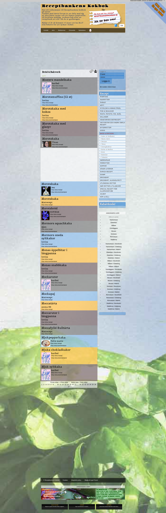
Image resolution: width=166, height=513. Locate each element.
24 (90, 384)
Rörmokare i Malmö (113, 300)
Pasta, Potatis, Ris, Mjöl (110, 114)
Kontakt (46, 30)
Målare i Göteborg (114, 263)
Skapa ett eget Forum (91, 480)
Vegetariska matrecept (110, 120)
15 (70, 384)
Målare (113, 225)
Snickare (114, 234)
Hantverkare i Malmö (114, 249)
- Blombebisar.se (47, 489)
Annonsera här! (112, 213)
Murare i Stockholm (113, 278)
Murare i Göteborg (114, 280)
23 (88, 384)
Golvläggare (114, 228)
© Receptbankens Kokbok (51, 480)
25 (93, 384)
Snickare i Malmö (113, 292)
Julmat (103, 194)
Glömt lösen (112, 87)
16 (73, 384)
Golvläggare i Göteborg (113, 272)
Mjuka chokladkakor (56, 349)
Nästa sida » (75, 382)
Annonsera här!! (83, 487)
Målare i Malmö (114, 266)
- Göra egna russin (48, 498)
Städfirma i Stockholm (113, 303)
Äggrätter (105, 99)
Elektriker (114, 222)
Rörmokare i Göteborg (113, 298)
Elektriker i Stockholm (114, 252)
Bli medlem (103, 87)
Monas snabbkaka (54, 265)
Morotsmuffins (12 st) (57, 96)
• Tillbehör (104, 157)
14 (68, 384)
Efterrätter (105, 127)
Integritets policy (76, 480)
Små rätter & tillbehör (110, 186)
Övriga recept (106, 172)
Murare (113, 231)
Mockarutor (49, 276)
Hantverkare (114, 220)
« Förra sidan (63, 382)
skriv (53, 30)
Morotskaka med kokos (54, 110)
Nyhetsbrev (82, 30)
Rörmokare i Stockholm (114, 295)
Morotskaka (50, 138)
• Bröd (102, 152)
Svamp (102, 174)
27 (68, 387)
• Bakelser (104, 155)
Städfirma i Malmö (114, 309)
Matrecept (46, 202)
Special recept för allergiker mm (108, 190)
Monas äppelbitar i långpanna (54, 251)
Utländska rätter (108, 183)
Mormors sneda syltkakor (52, 236)
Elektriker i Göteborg (114, 255)
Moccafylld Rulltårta (55, 328)
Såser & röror (106, 169)
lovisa (45, 100)
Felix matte (57, 341)
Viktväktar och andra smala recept (112, 124)
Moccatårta (49, 303)
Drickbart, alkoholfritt (111, 180)
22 (85, 384)
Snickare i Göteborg (113, 289)
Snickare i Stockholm (114, 286)
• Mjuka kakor (105, 139)
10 (58, 384)
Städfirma (114, 239)
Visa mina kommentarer (60, 88)
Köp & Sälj (104, 197)
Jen (53, 187)
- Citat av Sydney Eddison (50, 496)
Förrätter (104, 163)
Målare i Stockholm (113, 261)
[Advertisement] (83, 51)
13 (65, 384)
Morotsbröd (49, 208)
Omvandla (72, 30)
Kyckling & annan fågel (110, 108)
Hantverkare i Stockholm (114, 244)
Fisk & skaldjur (107, 111)
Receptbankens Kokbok (75, 6)
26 (95, 384)
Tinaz (55, 142)
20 (80, 384)
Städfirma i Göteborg (114, 306)
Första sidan (54, 382)
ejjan (44, 227)
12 (63, 384)
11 (60, 384)
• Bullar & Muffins (106, 149)
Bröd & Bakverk (107, 133)
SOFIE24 (54, 212)
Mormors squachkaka (56, 223)
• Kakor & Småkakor (107, 136)
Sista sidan (83, 382)
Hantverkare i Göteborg (114, 247)
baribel (55, 83)
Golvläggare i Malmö (114, 275)
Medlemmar (61, 30)
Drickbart (104, 177)
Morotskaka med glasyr (54, 125)
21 (83, 384)
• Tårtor (103, 144)
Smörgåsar (105, 160)
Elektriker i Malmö (114, 258)
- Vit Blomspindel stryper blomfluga (54, 492)
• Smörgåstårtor (106, 147)
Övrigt (103, 102)
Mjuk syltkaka (51, 366)
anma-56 (46, 307)
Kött (102, 105)
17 (75, 384)
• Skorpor (103, 141)
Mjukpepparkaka (53, 337)
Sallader (104, 117)
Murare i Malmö (114, 283)
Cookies (65, 480)
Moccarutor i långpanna (50, 314)
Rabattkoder (107, 204)
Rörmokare (113, 237)
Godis (102, 130)
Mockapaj (48, 293)
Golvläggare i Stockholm (114, 269)
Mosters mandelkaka (56, 79)
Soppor (103, 166)
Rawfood (104, 97)
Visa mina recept (57, 86)
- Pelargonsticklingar (49, 494)
